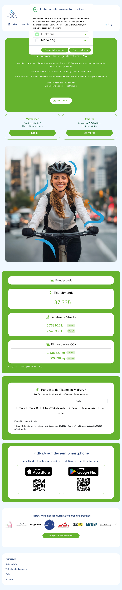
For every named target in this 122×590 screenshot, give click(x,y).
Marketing (48, 40)
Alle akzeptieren (80, 50)
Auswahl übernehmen (55, 50)
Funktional (48, 34)
